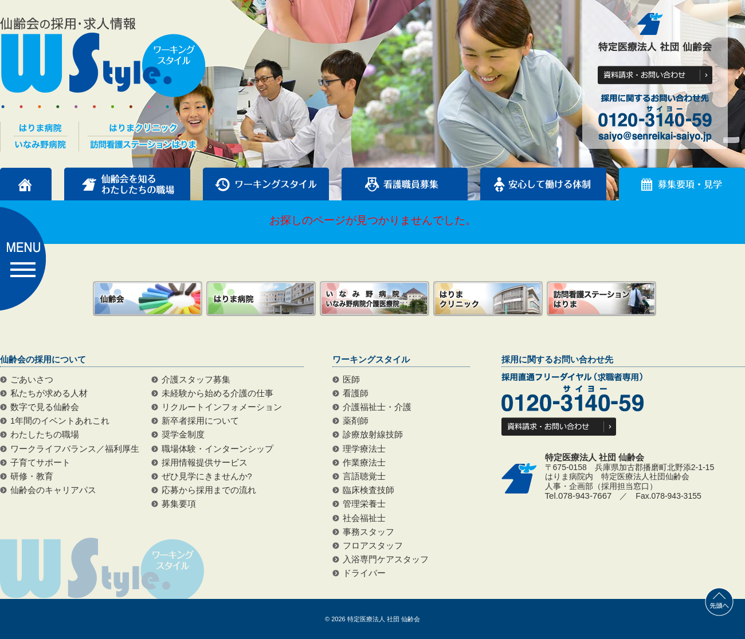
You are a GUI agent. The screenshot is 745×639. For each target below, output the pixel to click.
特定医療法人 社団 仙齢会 (383, 619)
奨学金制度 (183, 434)
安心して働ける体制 (543, 183)
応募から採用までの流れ (209, 490)
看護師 (355, 393)
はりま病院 (261, 298)
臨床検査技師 (368, 490)
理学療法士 (364, 448)
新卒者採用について (200, 420)
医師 (351, 379)
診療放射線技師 (373, 434)
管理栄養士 (364, 503)
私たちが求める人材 (49, 393)
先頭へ (719, 601)
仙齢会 (147, 298)
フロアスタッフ (373, 545)
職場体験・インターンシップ (217, 448)
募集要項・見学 (682, 183)
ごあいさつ (31, 379)
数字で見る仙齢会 (44, 407)
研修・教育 (31, 476)
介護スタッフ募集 (196, 379)
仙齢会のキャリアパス (53, 490)
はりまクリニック (488, 298)
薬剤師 (355, 420)
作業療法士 (364, 462)
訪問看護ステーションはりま (601, 298)
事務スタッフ (368, 532)
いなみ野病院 (374, 298)
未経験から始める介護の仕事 (217, 393)
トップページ (26, 183)
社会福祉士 (364, 518)
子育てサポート (40, 462)
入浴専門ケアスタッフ (386, 559)
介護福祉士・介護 (377, 407)
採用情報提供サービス (205, 462)
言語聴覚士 (364, 476)
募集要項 (179, 503)
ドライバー (364, 573)
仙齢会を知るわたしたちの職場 (127, 183)
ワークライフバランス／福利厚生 (74, 448)
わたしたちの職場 (44, 434)
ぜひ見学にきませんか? (207, 476)
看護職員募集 (405, 183)
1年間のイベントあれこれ (59, 420)
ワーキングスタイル (266, 183)
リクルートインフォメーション (222, 407)
